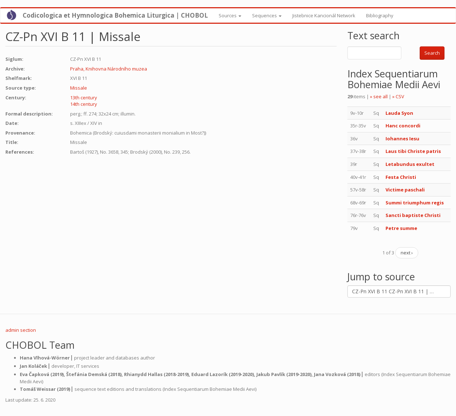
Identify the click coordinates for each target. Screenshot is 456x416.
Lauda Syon (399, 113)
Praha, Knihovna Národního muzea (108, 68)
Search (432, 53)
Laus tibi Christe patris (413, 151)
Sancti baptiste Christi (413, 215)
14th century (83, 104)
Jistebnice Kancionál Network (323, 15)
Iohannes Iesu (402, 138)
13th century (83, 97)
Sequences (267, 15)
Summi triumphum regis (415, 202)
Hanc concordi (403, 125)
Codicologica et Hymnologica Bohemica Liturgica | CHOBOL (115, 15)
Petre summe (401, 228)
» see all (379, 96)
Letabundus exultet (410, 164)
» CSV (398, 96)
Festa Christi (401, 177)
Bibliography (379, 15)
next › (407, 252)
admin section (20, 330)
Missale (78, 88)
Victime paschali (405, 189)
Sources (230, 15)
